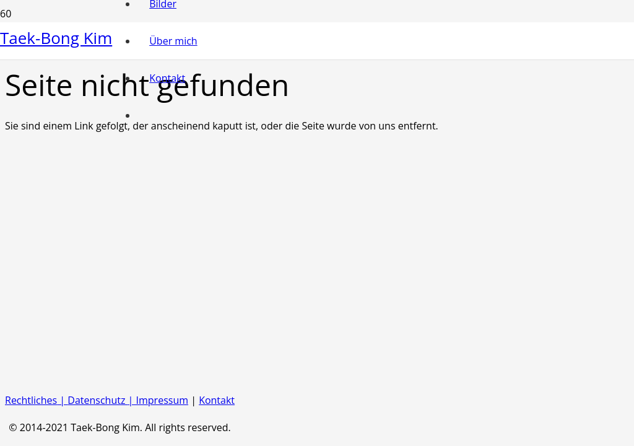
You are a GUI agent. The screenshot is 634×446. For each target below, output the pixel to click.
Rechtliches (31, 400)
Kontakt (217, 400)
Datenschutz (97, 400)
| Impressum (158, 400)
